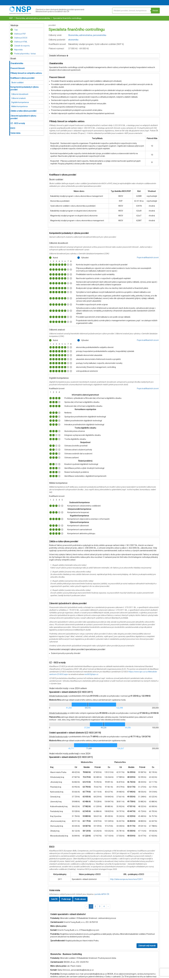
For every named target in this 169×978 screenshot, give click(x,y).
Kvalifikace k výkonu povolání (22, 78)
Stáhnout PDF (18, 34)
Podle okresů (80, 899)
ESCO (12, 128)
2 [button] (95, 906)
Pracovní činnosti (17, 68)
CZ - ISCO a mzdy (17, 123)
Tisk (14, 30)
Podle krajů (66, 899)
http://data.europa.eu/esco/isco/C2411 (126, 879)
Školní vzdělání (17, 82)
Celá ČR (54, 899)
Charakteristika (16, 63)
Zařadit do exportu (20, 46)
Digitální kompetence (20, 102)
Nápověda (16, 50)
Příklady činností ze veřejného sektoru (26, 73)
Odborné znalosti (18, 98)
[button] (87, 906)
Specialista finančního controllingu (67, 18)
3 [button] (99, 906)
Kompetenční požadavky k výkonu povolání (24, 88)
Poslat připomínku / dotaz (23, 54)
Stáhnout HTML (18, 42)
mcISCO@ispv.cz (91, 674)
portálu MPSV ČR (102, 894)
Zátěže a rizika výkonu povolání (23, 111)
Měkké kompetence (19, 106)
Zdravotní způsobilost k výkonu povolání (23, 117)
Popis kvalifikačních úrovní (148, 257)
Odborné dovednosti (19, 94)
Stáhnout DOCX (18, 38)
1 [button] (90, 906)
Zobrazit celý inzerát (147, 946)
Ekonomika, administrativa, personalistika (32, 18)
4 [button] (104, 906)
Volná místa (15, 133)
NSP (11, 18)
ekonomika (73, 39)
